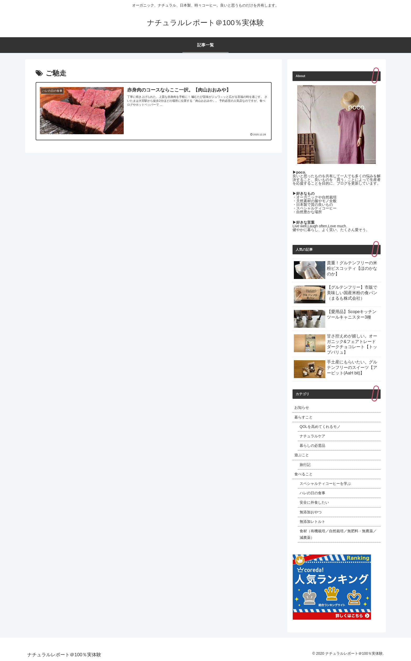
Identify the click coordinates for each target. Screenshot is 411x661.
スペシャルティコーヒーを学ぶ (325, 483)
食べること (303, 474)
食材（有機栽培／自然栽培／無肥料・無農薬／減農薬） (338, 534)
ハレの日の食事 (312, 493)
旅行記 (305, 465)
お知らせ (301, 407)
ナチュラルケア (312, 436)
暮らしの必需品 (312, 445)
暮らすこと (303, 417)
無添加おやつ (311, 512)
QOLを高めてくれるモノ (320, 426)
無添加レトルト (312, 521)
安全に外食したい (314, 502)
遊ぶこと (301, 455)
